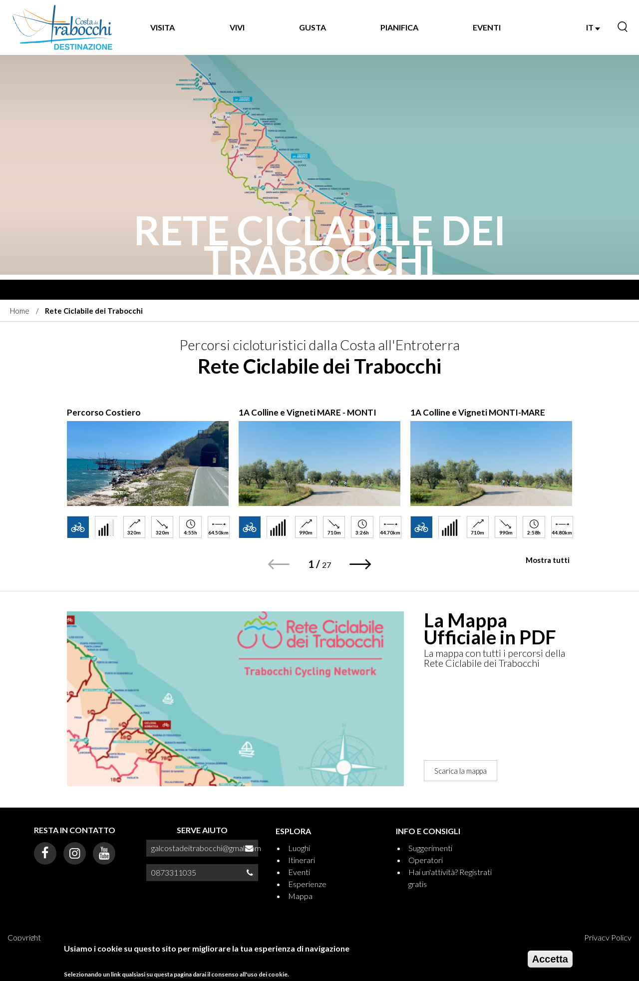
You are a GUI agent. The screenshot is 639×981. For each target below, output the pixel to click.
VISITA (162, 27)
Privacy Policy (608, 937)
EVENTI (487, 27)
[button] (360, 564)
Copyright (24, 937)
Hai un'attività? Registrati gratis (450, 878)
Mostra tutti (548, 559)
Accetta (550, 959)
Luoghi (299, 848)
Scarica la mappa (460, 770)
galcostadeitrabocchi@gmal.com (206, 848)
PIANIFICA (399, 27)
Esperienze (307, 884)
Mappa (300, 896)
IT (593, 27)
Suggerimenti (430, 848)
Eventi (299, 872)
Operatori (425, 860)
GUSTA (312, 27)
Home (19, 310)
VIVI (237, 27)
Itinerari (301, 860)
